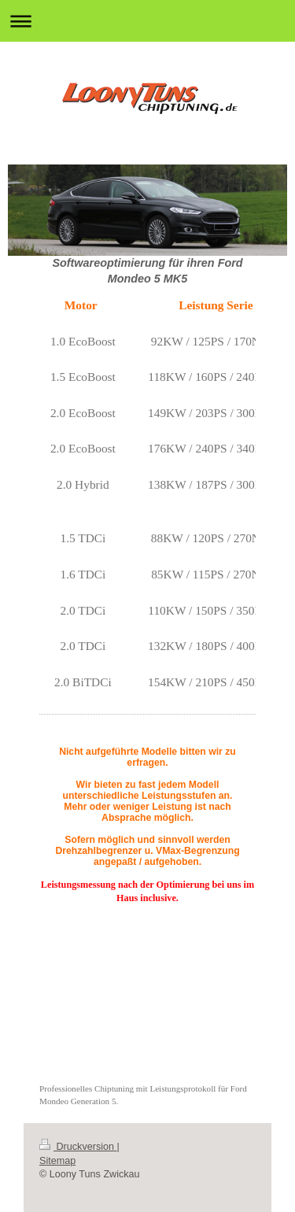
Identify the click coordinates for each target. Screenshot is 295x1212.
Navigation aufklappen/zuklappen (147, 21)
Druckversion (77, 1146)
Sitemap (57, 1160)
